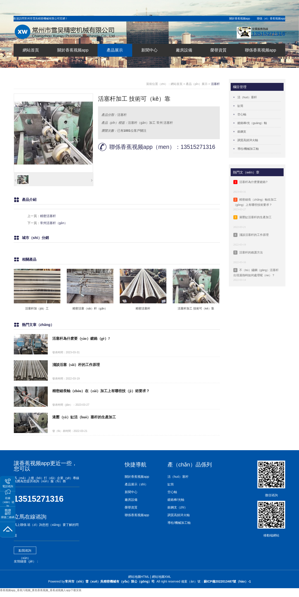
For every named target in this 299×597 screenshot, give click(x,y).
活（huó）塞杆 (247, 97)
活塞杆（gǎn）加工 (141, 122)
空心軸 (241, 114)
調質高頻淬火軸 (247, 140)
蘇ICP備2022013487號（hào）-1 (227, 581)
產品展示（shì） (136, 484)
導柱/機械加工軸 (248, 148)
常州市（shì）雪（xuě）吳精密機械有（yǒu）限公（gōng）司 (110, 581)
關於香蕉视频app (239, 18)
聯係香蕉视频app (137, 515)
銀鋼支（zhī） (177, 507)
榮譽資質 (131, 507)
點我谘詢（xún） (25, 551)
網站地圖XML (161, 576)
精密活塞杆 (48, 216)
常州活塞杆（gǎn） (54, 223)
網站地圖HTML (138, 576)
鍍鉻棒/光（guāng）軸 (252, 123)
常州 (159, 122)
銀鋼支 (241, 131)
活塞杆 (215, 84)
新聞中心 (131, 492)
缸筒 (240, 106)
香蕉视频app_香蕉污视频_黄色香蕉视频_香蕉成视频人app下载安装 (40, 590)
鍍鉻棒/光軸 (175, 499)
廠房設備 (131, 499)
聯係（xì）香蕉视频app (271, 18)
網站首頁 (176, 84)
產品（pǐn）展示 (196, 84)
